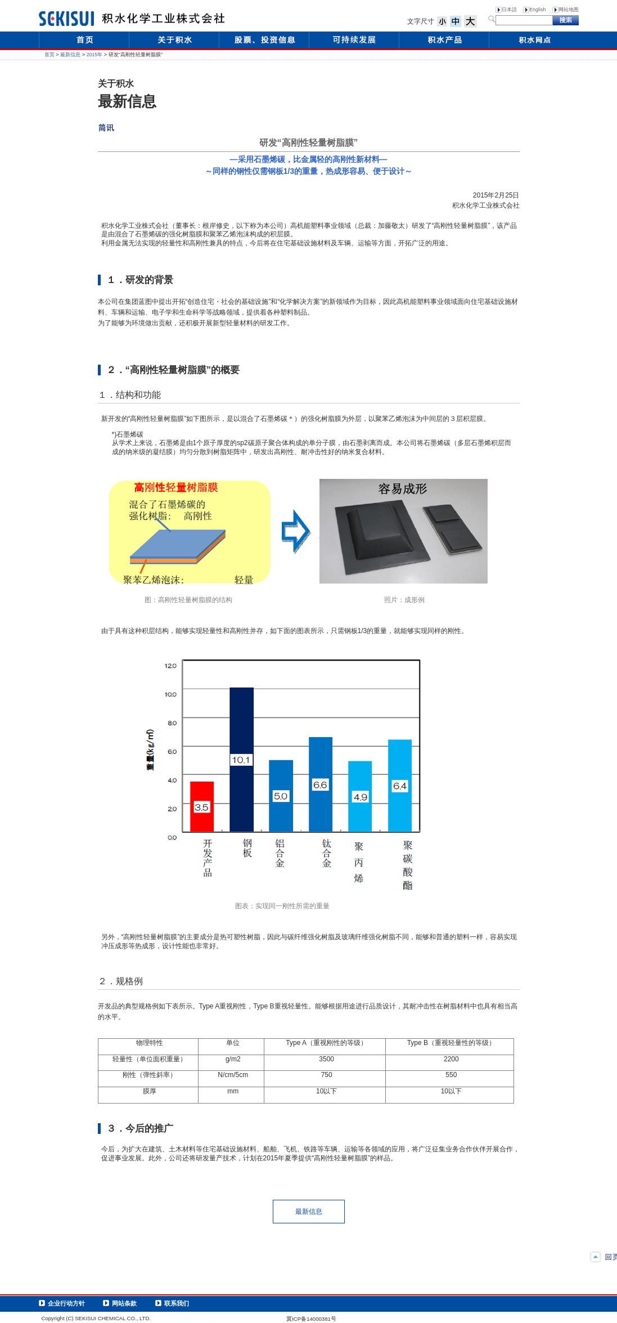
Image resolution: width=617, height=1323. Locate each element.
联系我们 (176, 1303)
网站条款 (124, 1303)
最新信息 (70, 54)
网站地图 (569, 9)
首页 (49, 54)
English (537, 9)
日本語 (509, 9)
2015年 (94, 54)
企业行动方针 (66, 1303)
